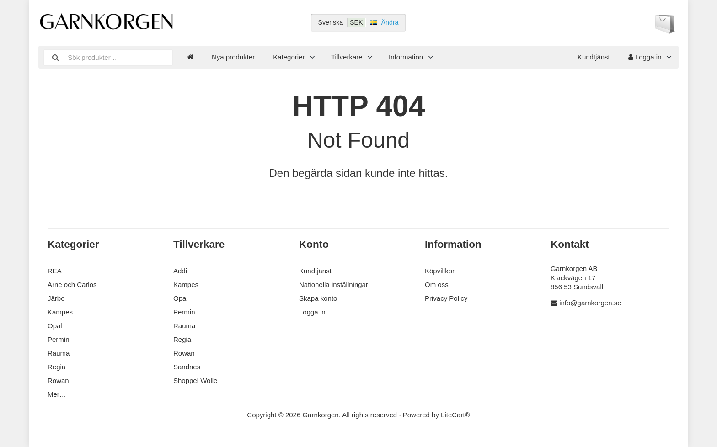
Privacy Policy (446, 298)
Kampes (60, 312)
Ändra (390, 22)
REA (55, 271)
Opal (55, 326)
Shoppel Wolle (195, 380)
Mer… (57, 394)
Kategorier (289, 57)
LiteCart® (455, 415)
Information (406, 57)
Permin (59, 339)
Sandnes (186, 367)
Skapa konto (318, 298)
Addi (180, 271)
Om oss (437, 284)
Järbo (56, 298)
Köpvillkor (440, 271)
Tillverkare (347, 57)
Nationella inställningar (333, 284)
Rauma (59, 353)
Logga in (645, 57)
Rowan (58, 380)
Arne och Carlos (72, 284)
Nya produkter (233, 57)
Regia (56, 367)
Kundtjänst (594, 57)
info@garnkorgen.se (590, 303)
